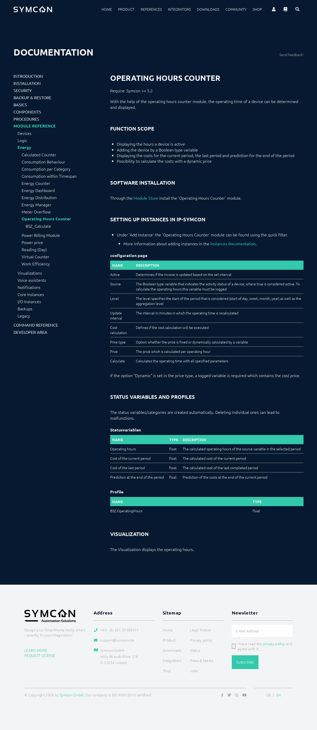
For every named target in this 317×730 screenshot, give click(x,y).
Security (22, 90)
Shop (257, 9)
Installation (27, 83)
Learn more (35, 650)
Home (107, 9)
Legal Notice (200, 629)
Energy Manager (36, 204)
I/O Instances (29, 301)
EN (278, 694)
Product (126, 9)
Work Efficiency (36, 263)
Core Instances (31, 294)
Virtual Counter (35, 256)
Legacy (24, 315)
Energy (24, 147)
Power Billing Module (41, 235)
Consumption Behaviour (43, 161)
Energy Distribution (39, 197)
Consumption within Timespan (49, 175)
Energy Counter (36, 183)
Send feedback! (291, 54)
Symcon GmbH (72, 694)
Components (27, 111)
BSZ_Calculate (38, 225)
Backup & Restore (32, 97)
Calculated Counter (39, 154)
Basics (20, 104)
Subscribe (245, 662)
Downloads (208, 9)
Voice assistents (32, 280)
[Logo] (32, 9)
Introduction (28, 76)
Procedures (26, 118)
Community (236, 9)
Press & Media (201, 660)
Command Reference (35, 324)
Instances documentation (233, 243)
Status (195, 650)
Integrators (179, 9)
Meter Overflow (36, 211)
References (151, 9)
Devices (25, 133)
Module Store (146, 197)
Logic (22, 140)
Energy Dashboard (38, 190)
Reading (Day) (34, 249)
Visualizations (30, 272)
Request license (39, 655)
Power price (32, 242)
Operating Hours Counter (46, 218)
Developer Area (30, 332)
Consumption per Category (46, 168)
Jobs (194, 670)
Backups (25, 308)
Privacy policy (201, 640)
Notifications (29, 287)
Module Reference (34, 126)
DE (268, 694)
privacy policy (274, 643)
